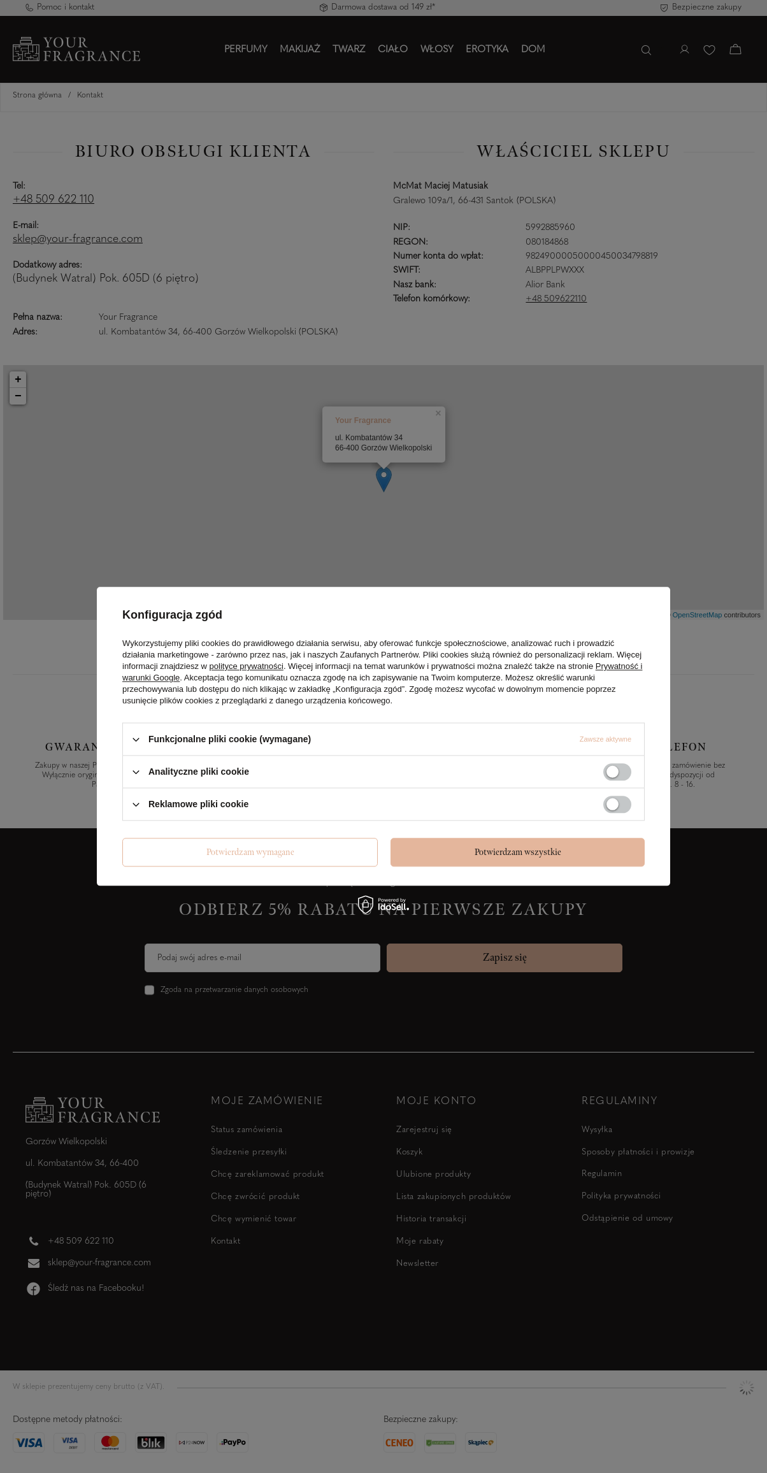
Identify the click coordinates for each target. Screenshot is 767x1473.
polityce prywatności (246, 666)
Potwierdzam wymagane (250, 852)
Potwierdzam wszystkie (518, 852)
